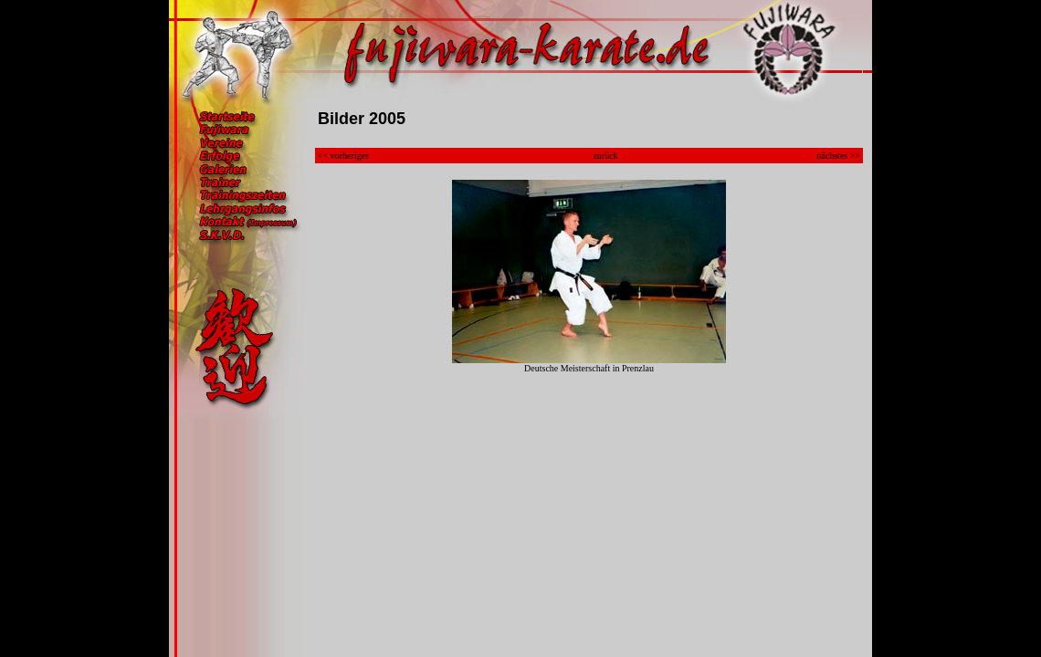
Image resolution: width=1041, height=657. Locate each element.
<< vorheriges (343, 156)
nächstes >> (838, 156)
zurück (605, 156)
